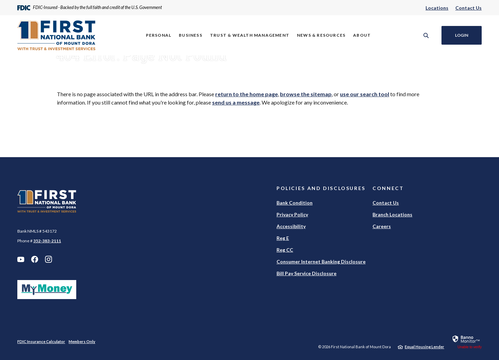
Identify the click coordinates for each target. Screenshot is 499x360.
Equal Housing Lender (424, 346)
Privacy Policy (292, 214)
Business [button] (190, 35)
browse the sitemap (306, 94)
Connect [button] (388, 188)
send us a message (236, 102)
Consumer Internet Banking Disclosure (321, 261)
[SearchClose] (426, 35)
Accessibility (291, 226)
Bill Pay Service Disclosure (306, 273)
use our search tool (364, 94)
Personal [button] (159, 35)
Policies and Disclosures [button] (321, 188)
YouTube (20, 259)
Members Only (82, 341)
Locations (437, 8)
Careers (382, 226)
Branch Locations (392, 214)
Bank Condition (295, 203)
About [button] (362, 35)
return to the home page (246, 94)
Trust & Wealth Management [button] (249, 35)
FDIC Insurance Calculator (41, 341)
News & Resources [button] (321, 35)
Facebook (34, 259)
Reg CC (285, 250)
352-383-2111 (47, 240)
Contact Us (468, 8)
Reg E (283, 238)
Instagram (48, 259)
